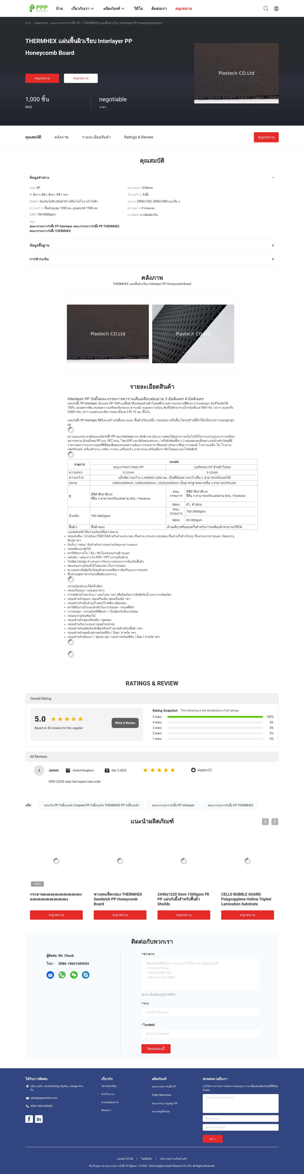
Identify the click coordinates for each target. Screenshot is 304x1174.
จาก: (146, 1003)
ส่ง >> (213, 1138)
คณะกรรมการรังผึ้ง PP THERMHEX (230, 805)
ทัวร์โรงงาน (107, 1094)
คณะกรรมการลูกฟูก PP (164, 1103)
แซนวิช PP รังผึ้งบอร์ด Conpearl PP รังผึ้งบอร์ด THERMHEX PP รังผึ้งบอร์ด (91, 805)
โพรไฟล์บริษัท (109, 1086)
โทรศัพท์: (149, 1025)
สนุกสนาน (42, 78)
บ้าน (28, 23)
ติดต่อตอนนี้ (156, 1049)
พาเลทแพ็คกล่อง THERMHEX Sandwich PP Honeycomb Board (118, 899)
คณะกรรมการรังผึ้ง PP (65, 23)
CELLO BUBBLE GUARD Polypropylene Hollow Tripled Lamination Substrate (246, 899)
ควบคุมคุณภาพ (109, 1102)
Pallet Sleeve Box (161, 1095)
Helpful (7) (205, 770)
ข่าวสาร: (149, 954)
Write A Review (125, 723)
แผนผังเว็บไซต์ (125, 1158)
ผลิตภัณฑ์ (41, 23)
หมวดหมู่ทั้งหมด (161, 1111)
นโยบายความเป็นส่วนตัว (173, 1158)
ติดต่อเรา (106, 1110)
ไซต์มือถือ (146, 1158)
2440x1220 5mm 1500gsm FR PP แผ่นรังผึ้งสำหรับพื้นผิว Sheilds (183, 899)
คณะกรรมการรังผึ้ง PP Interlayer (173, 805)
